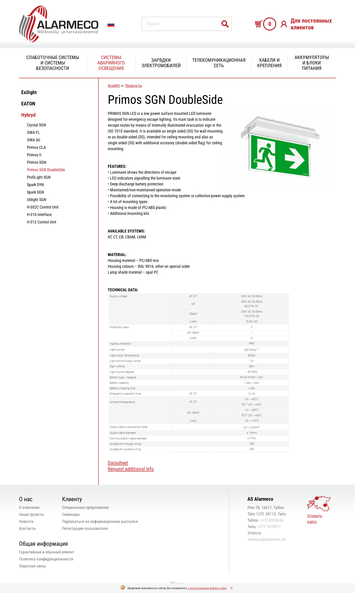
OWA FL (33, 132)
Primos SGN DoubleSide (46, 169)
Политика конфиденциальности (46, 559)
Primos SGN (36, 162)
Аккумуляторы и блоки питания (312, 63)
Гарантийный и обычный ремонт (46, 552)
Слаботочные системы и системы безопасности (52, 63)
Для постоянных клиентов (311, 24)
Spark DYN (35, 184)
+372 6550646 (271, 520)
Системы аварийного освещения (111, 63)
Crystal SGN (36, 125)
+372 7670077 (269, 526)
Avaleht (114, 85)
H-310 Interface (39, 214)
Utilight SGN (36, 199)
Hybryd (28, 115)
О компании (29, 507)
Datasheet (118, 463)
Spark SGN (35, 192)
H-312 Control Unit (41, 222)
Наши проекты (31, 514)
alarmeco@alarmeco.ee (266, 539)
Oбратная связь (32, 566)
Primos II (34, 154)
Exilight (29, 92)
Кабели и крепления (269, 62)
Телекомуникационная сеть (219, 62)
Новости (26, 521)
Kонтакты (27, 528)
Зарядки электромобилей (161, 62)
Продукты (133, 85)
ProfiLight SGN (38, 177)
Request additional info (131, 469)
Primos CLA (36, 147)
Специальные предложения (85, 507)
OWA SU (33, 140)
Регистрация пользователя (85, 528)
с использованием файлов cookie (207, 588)
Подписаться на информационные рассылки (100, 521)
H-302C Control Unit (42, 207)
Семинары (71, 514)
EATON (28, 104)
